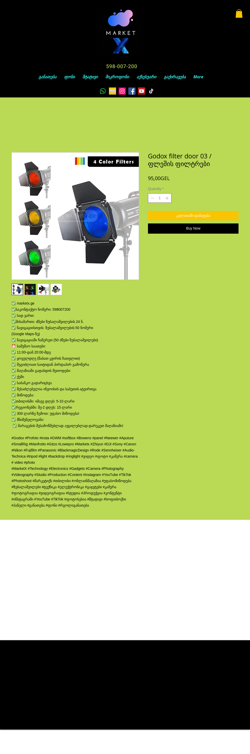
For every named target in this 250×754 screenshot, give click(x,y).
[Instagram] (122, 91)
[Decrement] (152, 198)
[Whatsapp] (102, 91)
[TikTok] (151, 91)
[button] (239, 13)
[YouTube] (141, 91)
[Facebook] (131, 91)
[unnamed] (112, 91)
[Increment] (167, 198)
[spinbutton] (159, 198)
